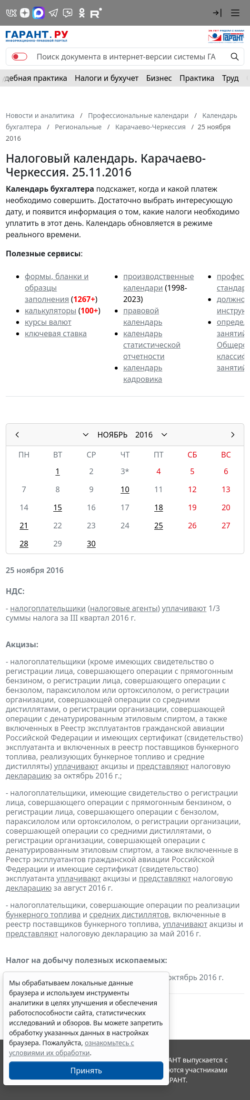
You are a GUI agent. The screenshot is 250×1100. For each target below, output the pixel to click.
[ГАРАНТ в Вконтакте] (11, 13)
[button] (217, 13)
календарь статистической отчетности (151, 344)
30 (91, 543)
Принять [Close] (86, 1070)
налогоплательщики (48, 608)
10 (124, 489)
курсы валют (48, 322)
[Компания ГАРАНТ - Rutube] (96, 13)
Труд (230, 78)
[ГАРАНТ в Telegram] (53, 13)
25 (158, 525)
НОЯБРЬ (112, 434)
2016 (144, 434)
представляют (162, 766)
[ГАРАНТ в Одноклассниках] (82, 13)
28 (24, 543)
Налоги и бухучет (107, 78)
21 (24, 525)
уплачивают (184, 608)
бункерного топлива (43, 914)
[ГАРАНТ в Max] (38, 13)
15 (57, 507)
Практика (197, 78)
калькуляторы (50, 310)
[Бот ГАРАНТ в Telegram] (67, 13)
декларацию (28, 775)
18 (158, 507)
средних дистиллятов (129, 914)
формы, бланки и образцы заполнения (57, 287)
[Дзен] (25, 13)
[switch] (19, 56)
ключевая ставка (56, 333)
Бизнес (159, 78)
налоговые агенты (124, 608)
